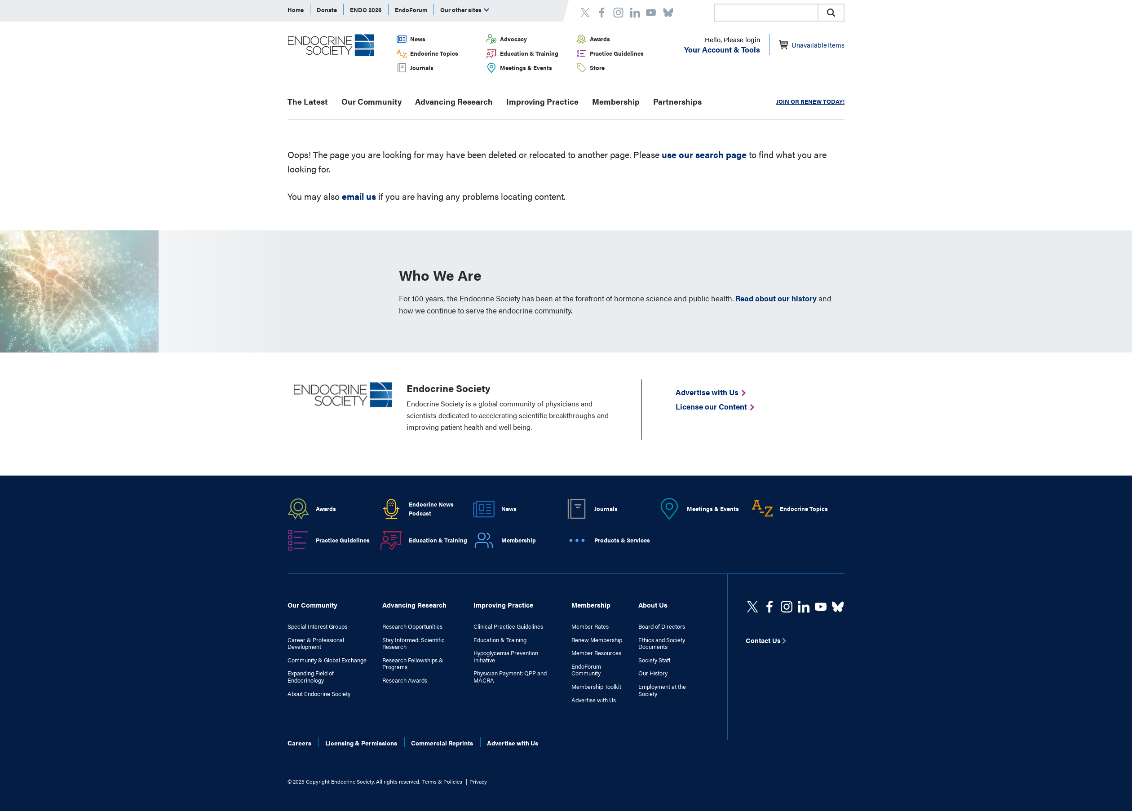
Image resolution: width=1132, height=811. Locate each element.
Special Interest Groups (317, 626)
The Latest (307, 101)
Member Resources (596, 653)
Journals (421, 67)
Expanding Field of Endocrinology (310, 676)
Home (295, 9)
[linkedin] (820, 607)
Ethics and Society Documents (661, 643)
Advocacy (513, 39)
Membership (616, 101)
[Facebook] (769, 607)
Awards (600, 39)
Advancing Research (454, 101)
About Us (653, 604)
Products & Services (622, 540)
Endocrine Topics (434, 53)
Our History (653, 673)
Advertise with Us (593, 700)
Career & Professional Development (315, 643)
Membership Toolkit (596, 686)
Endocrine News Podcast (431, 509)
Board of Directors (661, 626)
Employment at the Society (662, 690)
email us (359, 196)
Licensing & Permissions (361, 742)
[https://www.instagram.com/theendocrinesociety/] (786, 607)
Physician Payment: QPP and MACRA (510, 676)
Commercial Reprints (442, 742)
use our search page (704, 154)
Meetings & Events (526, 67)
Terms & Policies (442, 781)
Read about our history (776, 298)
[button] (831, 13)
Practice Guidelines (617, 53)
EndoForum (411, 9)
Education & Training (529, 53)
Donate (327, 9)
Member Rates (590, 626)
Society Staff (654, 660)
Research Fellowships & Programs (412, 663)
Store (597, 67)
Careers (299, 742)
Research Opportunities (412, 626)
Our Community (371, 101)
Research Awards (404, 680)
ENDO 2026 (366, 9)
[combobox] (766, 13)
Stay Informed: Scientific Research (413, 643)
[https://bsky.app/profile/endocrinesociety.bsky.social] (838, 607)
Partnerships (677, 101)
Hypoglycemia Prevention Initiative (505, 656)
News (417, 39)
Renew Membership (596, 640)
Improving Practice (542, 101)
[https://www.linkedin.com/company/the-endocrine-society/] (803, 607)
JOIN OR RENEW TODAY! (810, 101)
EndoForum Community (586, 670)
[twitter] (752, 607)
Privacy (478, 781)
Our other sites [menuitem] (464, 9)
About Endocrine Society (318, 693)
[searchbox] (766, 13)
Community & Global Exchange (327, 660)
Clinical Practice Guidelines (508, 626)
